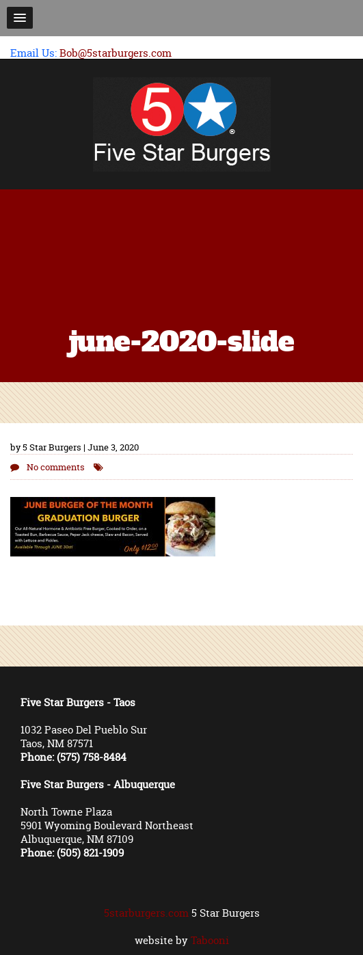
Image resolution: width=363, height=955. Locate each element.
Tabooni (210, 940)
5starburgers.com (146, 913)
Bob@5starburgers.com (115, 53)
